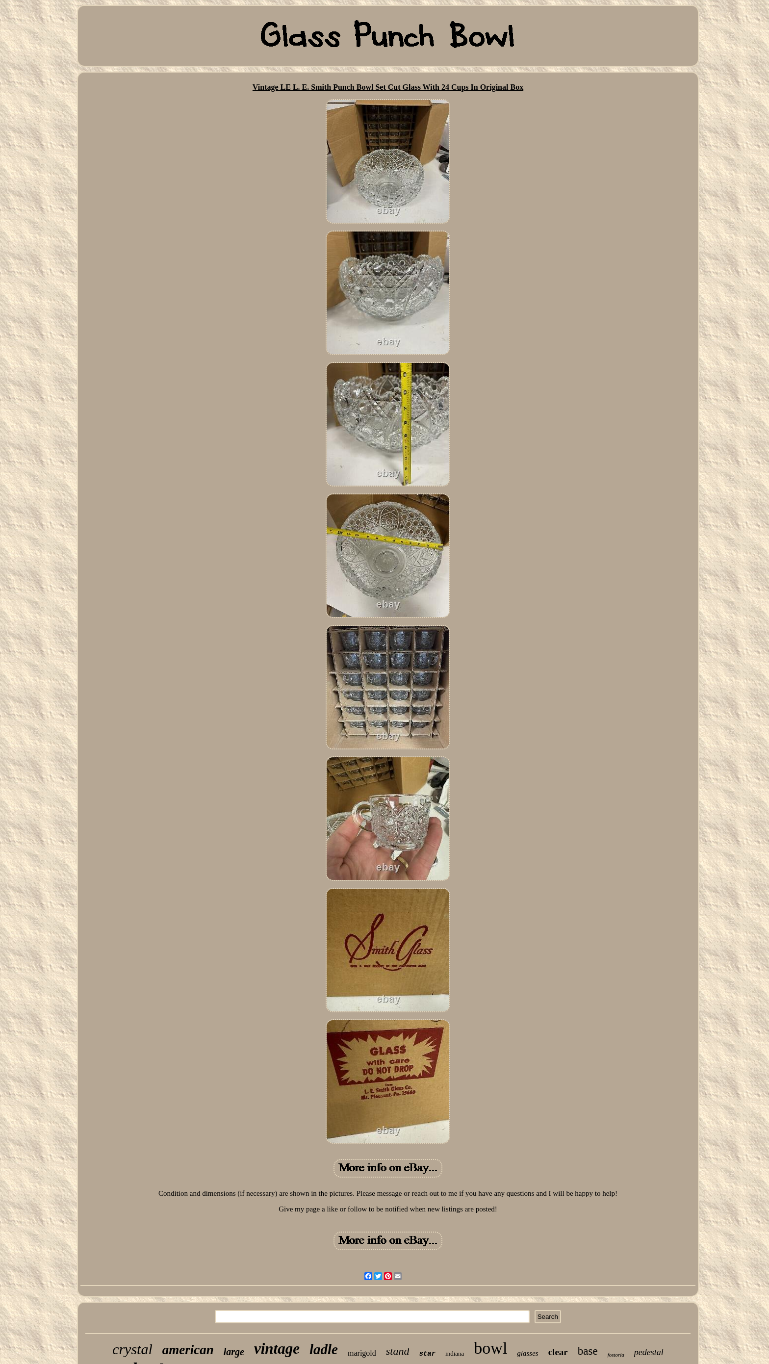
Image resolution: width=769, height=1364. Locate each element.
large (234, 1351)
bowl (490, 1348)
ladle (323, 1349)
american (188, 1349)
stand (398, 1351)
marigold (362, 1353)
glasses (527, 1353)
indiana (454, 1353)
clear (558, 1352)
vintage (277, 1348)
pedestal (649, 1352)
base (588, 1351)
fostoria (616, 1355)
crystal (132, 1349)
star (427, 1354)
